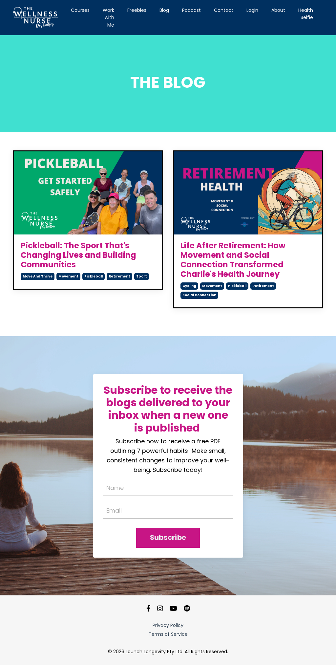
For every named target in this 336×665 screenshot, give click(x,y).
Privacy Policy (168, 625)
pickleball (93, 276)
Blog (164, 10)
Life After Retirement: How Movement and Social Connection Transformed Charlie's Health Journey (232, 260)
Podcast (191, 10)
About (278, 10)
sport (141, 276)
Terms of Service (168, 634)
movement (68, 276)
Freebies (136, 10)
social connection (199, 295)
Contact (223, 10)
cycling (189, 285)
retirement (119, 276)
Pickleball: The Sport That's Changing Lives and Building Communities (78, 255)
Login (252, 10)
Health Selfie (305, 14)
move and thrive (37, 276)
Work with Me (108, 17)
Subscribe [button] (168, 537)
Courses (80, 10)
